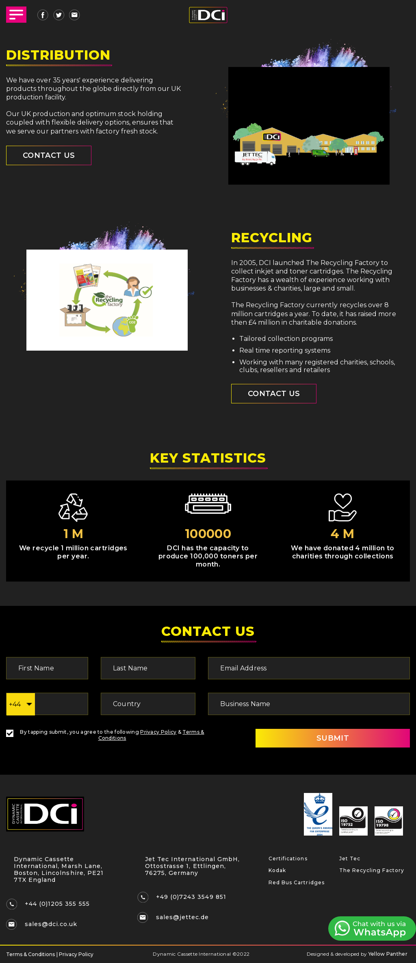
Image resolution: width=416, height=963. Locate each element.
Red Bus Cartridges (297, 882)
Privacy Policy (158, 732)
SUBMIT (332, 738)
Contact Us (274, 393)
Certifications (288, 858)
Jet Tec (349, 858)
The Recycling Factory (371, 870)
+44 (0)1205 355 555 (57, 903)
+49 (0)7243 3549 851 (191, 897)
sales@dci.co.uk (51, 924)
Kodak (277, 870)
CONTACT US (49, 155)
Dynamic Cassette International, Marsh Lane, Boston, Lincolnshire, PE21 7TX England (59, 869)
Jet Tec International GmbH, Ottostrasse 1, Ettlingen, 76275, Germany (192, 866)
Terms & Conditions (30, 954)
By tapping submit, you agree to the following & (105, 735)
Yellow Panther (387, 954)
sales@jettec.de (182, 917)
